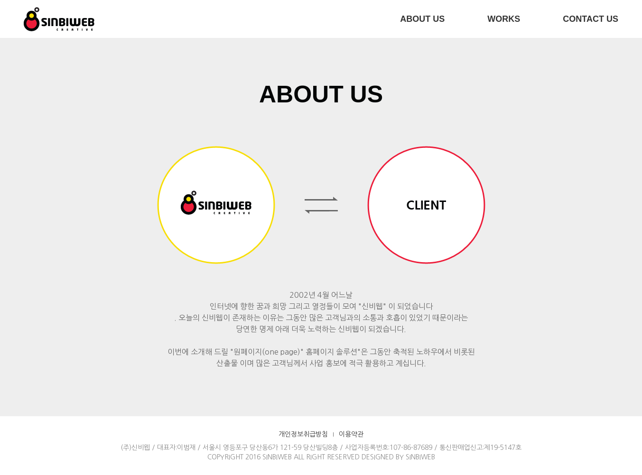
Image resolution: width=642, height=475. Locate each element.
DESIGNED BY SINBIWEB (398, 457)
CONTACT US (590, 19)
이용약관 (351, 434)
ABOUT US (422, 19)
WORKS (503, 19)
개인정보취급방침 (303, 434)
